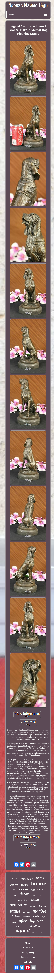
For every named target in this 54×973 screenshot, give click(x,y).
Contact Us (28, 948)
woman (15, 916)
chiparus (26, 917)
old (41, 933)
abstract (42, 906)
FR (30, 962)
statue (15, 911)
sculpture (18, 904)
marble (40, 911)
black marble (27, 879)
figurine (37, 920)
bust (33, 890)
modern (23, 889)
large (14, 922)
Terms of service (28, 957)
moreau (26, 912)
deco (40, 889)
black (40, 878)
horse (24, 927)
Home (28, 943)
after (23, 921)
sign (43, 917)
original (35, 925)
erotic (34, 932)
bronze (38, 883)
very (40, 895)
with (18, 926)
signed (22, 930)
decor (24, 894)
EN (25, 962)
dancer (14, 884)
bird (15, 895)
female (34, 895)
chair (36, 916)
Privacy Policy (28, 952)
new (14, 889)
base (35, 899)
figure (24, 884)
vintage (32, 906)
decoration (22, 900)
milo (15, 878)
